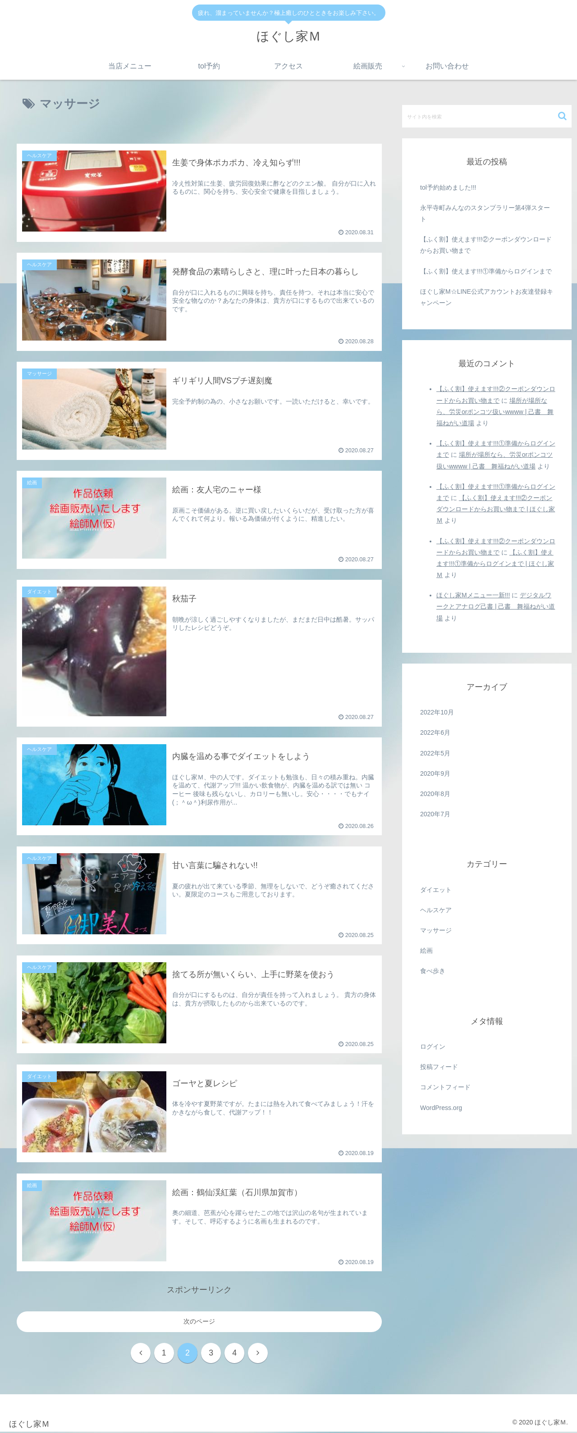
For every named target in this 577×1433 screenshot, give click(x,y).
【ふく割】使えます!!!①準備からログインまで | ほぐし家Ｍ (495, 563)
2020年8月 (435, 793)
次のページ (199, 1321)
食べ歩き (432, 970)
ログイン (432, 1046)
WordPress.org (441, 1107)
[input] (487, 116)
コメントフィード (445, 1087)
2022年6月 (435, 732)
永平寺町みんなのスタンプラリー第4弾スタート (485, 213)
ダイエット (436, 889)
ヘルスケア (436, 910)
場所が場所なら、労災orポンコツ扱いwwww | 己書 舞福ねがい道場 (495, 412)
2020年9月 (435, 773)
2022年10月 (437, 712)
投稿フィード (439, 1066)
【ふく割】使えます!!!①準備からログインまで (486, 271)
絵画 (426, 950)
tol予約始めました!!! (448, 187)
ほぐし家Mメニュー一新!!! (473, 595)
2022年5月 (435, 753)
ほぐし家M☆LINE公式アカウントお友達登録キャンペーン (486, 297)
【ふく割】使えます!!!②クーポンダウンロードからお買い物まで (486, 245)
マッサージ (436, 930)
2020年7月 (435, 814)
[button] (562, 116)
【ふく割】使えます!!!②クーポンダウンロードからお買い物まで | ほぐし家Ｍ (495, 509)
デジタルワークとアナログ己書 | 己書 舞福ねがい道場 (495, 606)
